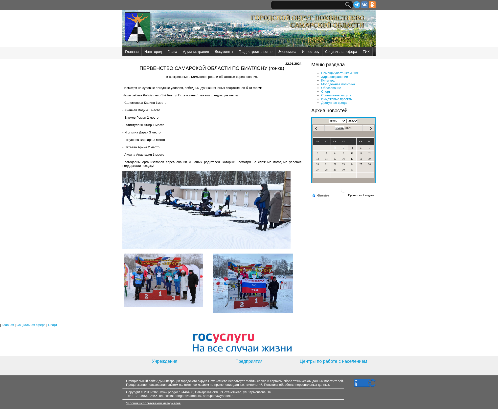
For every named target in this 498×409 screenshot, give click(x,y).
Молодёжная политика (338, 84)
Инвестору (310, 52)
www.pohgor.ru (170, 392)
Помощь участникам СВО (340, 73)
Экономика (287, 52)
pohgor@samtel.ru (188, 396)
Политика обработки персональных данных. (297, 385)
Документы (224, 52)
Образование (331, 88)
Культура (328, 80)
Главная (132, 52)
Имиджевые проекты (336, 99)
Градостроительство (255, 52)
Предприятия (249, 361)
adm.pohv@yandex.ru (218, 396)
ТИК (366, 52)
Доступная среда (334, 103)
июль (339, 128)
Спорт (325, 91)
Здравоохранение (334, 77)
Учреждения (164, 361)
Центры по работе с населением (333, 361)
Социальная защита (336, 95)
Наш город (153, 52)
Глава (172, 52)
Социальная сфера (341, 52)
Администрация (196, 52)
